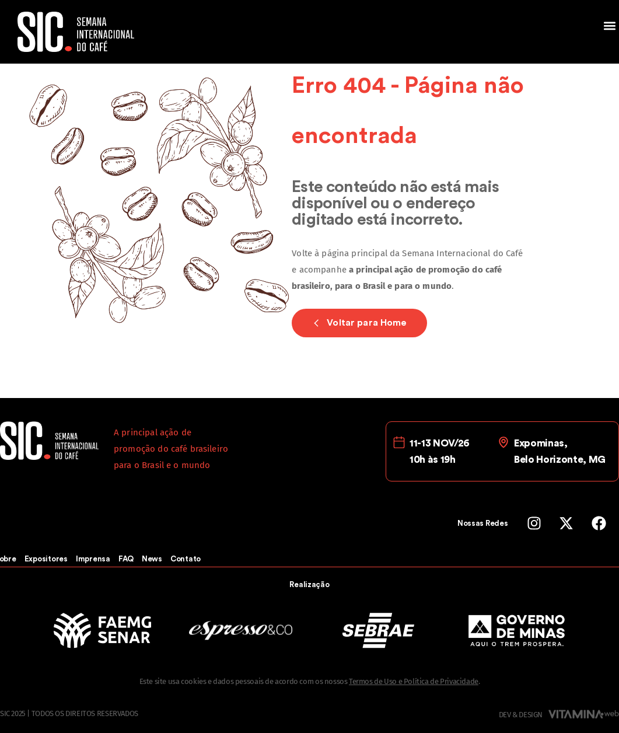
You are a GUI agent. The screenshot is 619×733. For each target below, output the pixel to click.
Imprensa (93, 559)
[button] (609, 25)
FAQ (126, 559)
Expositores (46, 559)
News (152, 559)
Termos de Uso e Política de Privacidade (413, 681)
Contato (185, 559)
